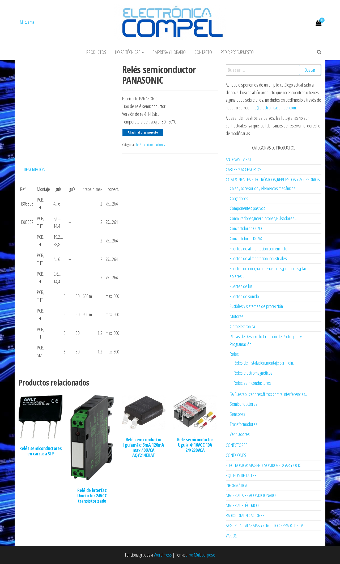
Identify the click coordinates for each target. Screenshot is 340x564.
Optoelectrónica (242, 326)
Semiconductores (243, 404)
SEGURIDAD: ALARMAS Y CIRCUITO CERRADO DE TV (264, 525)
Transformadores (243, 424)
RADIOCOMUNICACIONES (245, 515)
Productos (96, 52)
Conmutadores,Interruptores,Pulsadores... (263, 218)
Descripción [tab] (34, 169)
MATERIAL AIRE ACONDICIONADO (251, 495)
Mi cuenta (27, 22)
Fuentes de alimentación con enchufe (258, 248)
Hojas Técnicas (129, 52)
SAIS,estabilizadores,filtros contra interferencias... (269, 394)
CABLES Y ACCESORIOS (243, 169)
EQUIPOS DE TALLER (241, 475)
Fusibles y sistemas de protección (256, 306)
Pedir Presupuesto (237, 52)
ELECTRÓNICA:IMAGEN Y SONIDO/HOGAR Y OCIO (263, 465)
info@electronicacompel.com (273, 107)
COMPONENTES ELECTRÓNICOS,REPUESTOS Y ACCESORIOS (273, 179)
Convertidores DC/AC (246, 238)
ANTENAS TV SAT (238, 159)
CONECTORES (237, 445)
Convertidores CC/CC (246, 228)
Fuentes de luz (241, 286)
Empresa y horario (169, 52)
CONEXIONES (236, 455)
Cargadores (239, 198)
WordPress (163, 555)
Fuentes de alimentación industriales (258, 258)
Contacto (203, 52)
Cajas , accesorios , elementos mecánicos (262, 188)
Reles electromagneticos (253, 373)
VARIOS (231, 535)
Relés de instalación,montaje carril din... (264, 363)
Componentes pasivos (247, 208)
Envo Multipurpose (200, 555)
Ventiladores (240, 434)
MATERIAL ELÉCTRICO (242, 505)
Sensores (237, 414)
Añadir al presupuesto (143, 132)
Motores (237, 316)
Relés (234, 354)
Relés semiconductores (150, 144)
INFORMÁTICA (236, 485)
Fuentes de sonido (244, 296)
